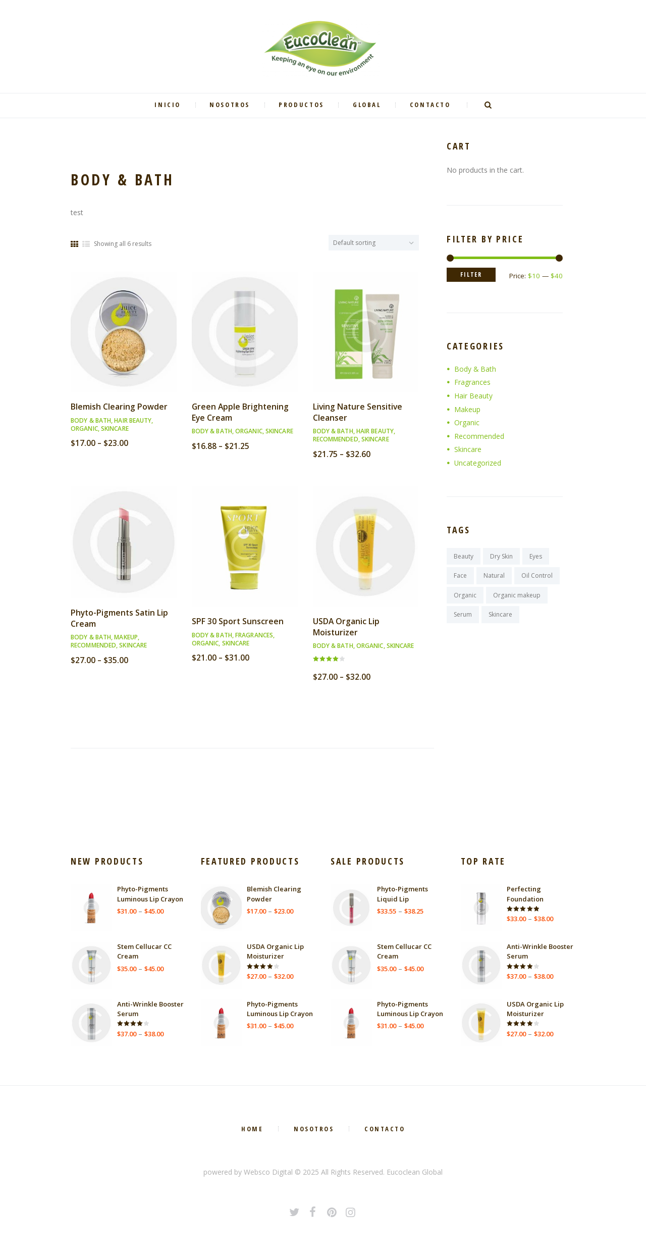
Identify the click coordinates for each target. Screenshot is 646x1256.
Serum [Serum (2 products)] (463, 615)
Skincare (115, 428)
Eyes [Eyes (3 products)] (535, 556)
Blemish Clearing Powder (119, 406)
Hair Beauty (132, 420)
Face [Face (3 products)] (460, 576)
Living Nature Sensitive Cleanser (358, 412)
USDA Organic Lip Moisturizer (346, 627)
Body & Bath (91, 420)
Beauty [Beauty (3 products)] (463, 556)
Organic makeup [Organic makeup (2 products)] (517, 595)
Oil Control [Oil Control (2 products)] (537, 576)
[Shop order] (374, 242)
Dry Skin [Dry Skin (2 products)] (501, 556)
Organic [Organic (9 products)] (465, 595)
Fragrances (254, 635)
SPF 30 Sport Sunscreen (238, 621)
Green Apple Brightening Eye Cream (241, 412)
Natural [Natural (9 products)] (494, 576)
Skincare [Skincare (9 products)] (500, 615)
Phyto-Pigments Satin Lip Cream (120, 618)
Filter (471, 275)
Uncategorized (478, 463)
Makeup (126, 637)
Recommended (335, 439)
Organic (84, 428)
